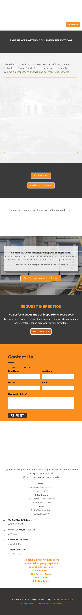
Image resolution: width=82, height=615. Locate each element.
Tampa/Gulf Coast (17, 549)
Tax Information (26, 603)
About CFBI (41, 570)
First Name (14, 371)
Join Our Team (41, 581)
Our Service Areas (41, 574)
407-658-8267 (41, 175)
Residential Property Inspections (41, 559)
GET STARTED (41, 331)
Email (11, 383)
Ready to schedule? (41, 185)
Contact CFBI (41, 577)
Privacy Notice (67, 599)
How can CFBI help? (18, 394)
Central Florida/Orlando (20, 520)
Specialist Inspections (41, 566)
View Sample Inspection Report (41, 278)
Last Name (48, 371)
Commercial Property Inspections (41, 563)
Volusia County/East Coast (21, 530)
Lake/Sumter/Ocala (18, 539)
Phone (45, 383)
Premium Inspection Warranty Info (48, 603)
